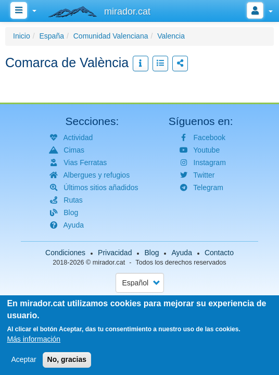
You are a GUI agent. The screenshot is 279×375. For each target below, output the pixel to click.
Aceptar (23, 360)
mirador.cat (109, 262)
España (51, 36)
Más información (33, 339)
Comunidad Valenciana (110, 36)
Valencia (171, 36)
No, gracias (66, 360)
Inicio (21, 36)
